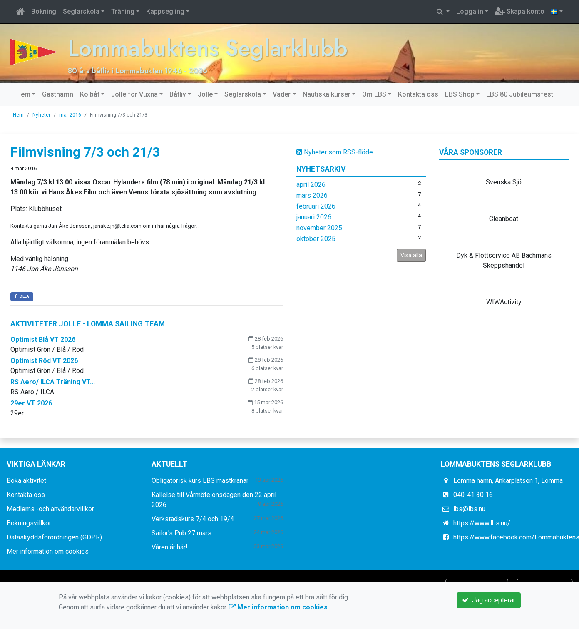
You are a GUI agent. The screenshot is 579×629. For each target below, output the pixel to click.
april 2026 (311, 184)
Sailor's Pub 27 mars (181, 533)
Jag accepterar (488, 600)
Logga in (469, 11)
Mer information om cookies (48, 551)
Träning (122, 11)
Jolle (205, 94)
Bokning (43, 11)
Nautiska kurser (326, 94)
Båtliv (177, 94)
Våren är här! (170, 547)
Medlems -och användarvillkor (50, 509)
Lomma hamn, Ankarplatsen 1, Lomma (508, 481)
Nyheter (41, 114)
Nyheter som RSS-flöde (334, 152)
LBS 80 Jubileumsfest (519, 94)
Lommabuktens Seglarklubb (210, 48)
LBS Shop (460, 94)
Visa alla (411, 254)
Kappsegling (165, 11)
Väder (282, 94)
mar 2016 (70, 114)
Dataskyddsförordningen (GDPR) (54, 537)
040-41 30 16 (473, 495)
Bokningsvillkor (29, 523)
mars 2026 (312, 195)
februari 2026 (315, 206)
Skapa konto (519, 11)
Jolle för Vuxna (134, 94)
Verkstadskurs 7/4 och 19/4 (193, 519)
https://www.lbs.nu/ (481, 523)
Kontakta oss (418, 94)
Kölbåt (89, 94)
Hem (23, 94)
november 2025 (319, 227)
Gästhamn (57, 94)
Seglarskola (81, 11)
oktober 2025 (315, 238)
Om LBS (374, 94)
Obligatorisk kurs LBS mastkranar (200, 481)
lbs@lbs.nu (469, 509)
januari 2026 (313, 217)
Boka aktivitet (26, 481)
